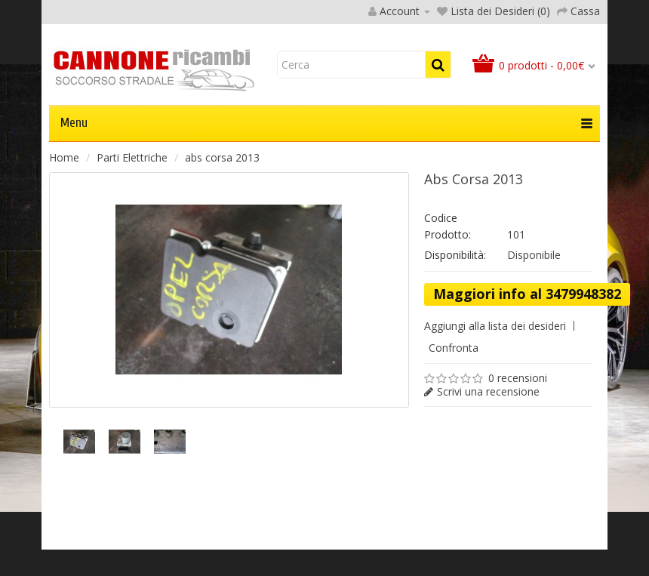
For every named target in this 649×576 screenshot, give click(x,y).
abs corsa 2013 (222, 157)
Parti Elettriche (132, 157)
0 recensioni (517, 378)
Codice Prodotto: (447, 226)
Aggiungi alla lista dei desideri (495, 326)
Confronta (453, 347)
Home (64, 157)
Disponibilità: (455, 255)
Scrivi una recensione (488, 391)
